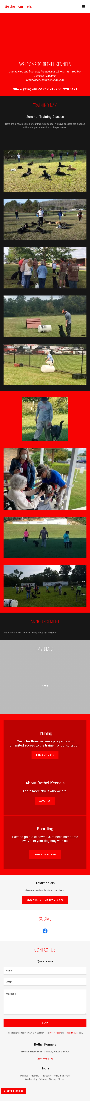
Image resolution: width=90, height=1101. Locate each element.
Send (45, 1023)
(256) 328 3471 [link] (65, 89)
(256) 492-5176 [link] (35, 89)
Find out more (45, 755)
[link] (18, 7)
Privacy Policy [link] (55, 1033)
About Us (45, 801)
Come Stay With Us (45, 854)
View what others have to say (45, 900)
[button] (83, 6)
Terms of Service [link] (71, 1033)
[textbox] (45, 971)
